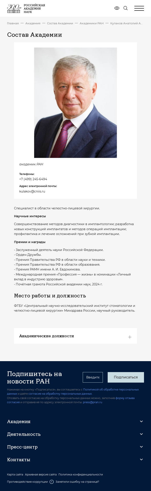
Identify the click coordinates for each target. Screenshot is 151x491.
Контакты (18, 459)
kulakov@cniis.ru (32, 191)
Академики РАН (92, 23)
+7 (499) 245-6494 (33, 179)
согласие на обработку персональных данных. (60, 393)
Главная (13, 23)
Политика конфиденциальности (80, 474)
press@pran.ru (92, 402)
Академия (32, 23)
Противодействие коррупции (27, 481)
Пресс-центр (22, 446)
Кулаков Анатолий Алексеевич (127, 23)
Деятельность (24, 434)
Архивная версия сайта (41, 474)
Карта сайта (15, 474)
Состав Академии (60, 23)
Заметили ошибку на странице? (74, 482)
